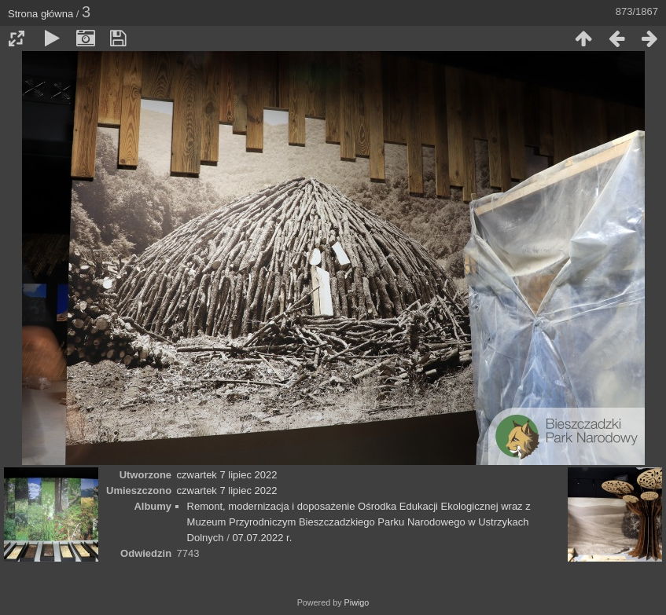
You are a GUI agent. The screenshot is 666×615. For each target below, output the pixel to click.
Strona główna (40, 14)
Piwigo (357, 602)
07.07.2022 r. (262, 538)
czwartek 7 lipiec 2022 (227, 475)
